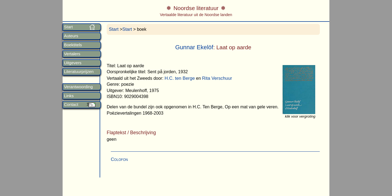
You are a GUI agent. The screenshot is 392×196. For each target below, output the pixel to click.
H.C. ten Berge (180, 78)
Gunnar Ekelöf (194, 47)
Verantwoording (78, 87)
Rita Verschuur (217, 78)
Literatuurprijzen (79, 71)
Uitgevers (72, 63)
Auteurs (71, 36)
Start (68, 27)
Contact (71, 104)
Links (69, 96)
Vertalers (72, 54)
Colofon (119, 159)
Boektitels (73, 45)
